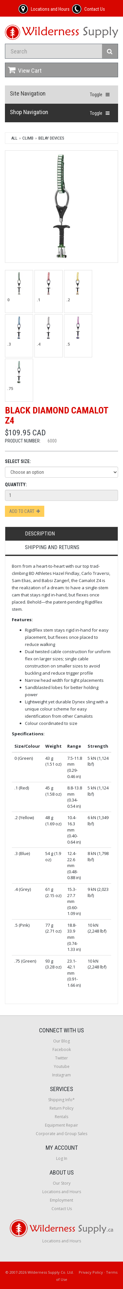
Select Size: (18, 461)
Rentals (61, 1116)
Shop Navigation (29, 112)
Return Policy (61, 1108)
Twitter (61, 1058)
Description (40, 534)
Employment (61, 1200)
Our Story (62, 1183)
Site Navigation (28, 93)
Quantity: (16, 484)
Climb (27, 138)
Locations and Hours (61, 1191)
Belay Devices (51, 138)
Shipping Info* (61, 1099)
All (14, 138)
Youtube (62, 1066)
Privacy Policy (91, 1272)
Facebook (61, 1049)
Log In (61, 1158)
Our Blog (61, 1041)
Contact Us (61, 1208)
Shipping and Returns (52, 547)
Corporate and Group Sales (61, 1133)
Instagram (61, 1075)
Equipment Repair (61, 1125)
